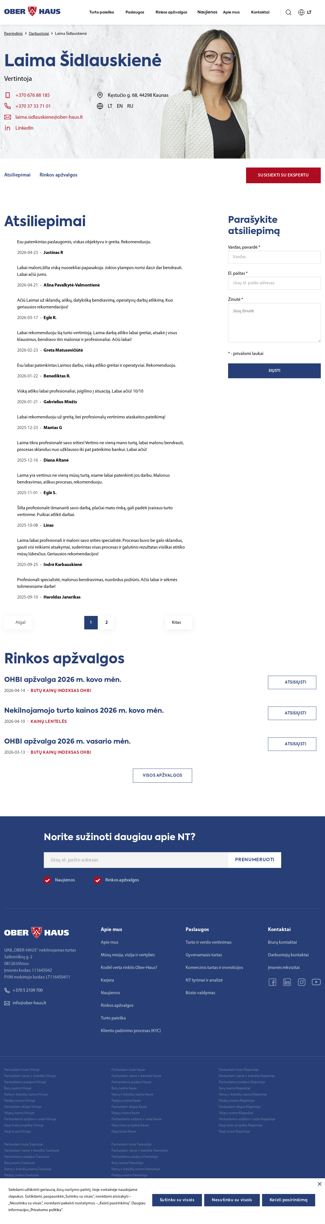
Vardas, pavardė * (244, 247)
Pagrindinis (13, 34)
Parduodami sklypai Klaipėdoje (240, 1107)
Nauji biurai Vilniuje (17, 1131)
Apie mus (233, 12)
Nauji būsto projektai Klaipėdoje (241, 1125)
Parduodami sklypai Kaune (129, 1107)
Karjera (107, 980)
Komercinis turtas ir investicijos (214, 968)
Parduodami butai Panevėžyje (132, 1144)
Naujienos (207, 12)
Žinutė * (274, 319)
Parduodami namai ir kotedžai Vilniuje (30, 1076)
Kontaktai (262, 12)
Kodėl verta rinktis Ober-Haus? (129, 968)
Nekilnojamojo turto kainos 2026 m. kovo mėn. (84, 710)
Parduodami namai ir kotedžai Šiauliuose (31, 1150)
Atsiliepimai (17, 175)
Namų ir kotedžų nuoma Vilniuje (26, 1094)
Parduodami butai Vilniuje (22, 1070)
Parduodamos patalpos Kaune (131, 1082)
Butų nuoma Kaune (124, 1088)
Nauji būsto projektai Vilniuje (24, 1125)
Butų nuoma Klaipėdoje (235, 1088)
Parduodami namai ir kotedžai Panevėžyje (140, 1150)
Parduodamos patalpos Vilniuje (25, 1082)
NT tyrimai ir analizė (204, 980)
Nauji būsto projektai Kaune (130, 1125)
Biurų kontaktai (282, 942)
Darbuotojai (39, 34)
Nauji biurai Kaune (124, 1131)
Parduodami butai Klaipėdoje (239, 1070)
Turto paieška (104, 12)
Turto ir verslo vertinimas (208, 942)
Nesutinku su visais (232, 1200)
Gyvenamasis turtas (204, 955)
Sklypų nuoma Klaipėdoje (236, 1113)
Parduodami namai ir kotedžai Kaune (136, 1076)
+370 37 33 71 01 (33, 106)
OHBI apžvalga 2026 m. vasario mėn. (67, 741)
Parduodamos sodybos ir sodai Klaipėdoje (247, 1119)
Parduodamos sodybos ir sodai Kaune (137, 1119)
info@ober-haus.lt (25, 1003)
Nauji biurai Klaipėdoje (234, 1131)
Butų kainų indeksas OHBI (61, 691)
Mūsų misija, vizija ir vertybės (128, 955)
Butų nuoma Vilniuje (17, 1088)
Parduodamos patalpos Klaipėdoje (242, 1082)
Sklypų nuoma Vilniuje (19, 1113)
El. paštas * (238, 273)
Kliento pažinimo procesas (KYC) (131, 1031)
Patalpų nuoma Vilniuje (19, 1100)
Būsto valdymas (200, 993)
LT (307, 12)
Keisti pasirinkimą (289, 1200)
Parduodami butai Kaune (128, 1070)
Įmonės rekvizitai (284, 968)
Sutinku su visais (177, 1200)
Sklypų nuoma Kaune (126, 1113)
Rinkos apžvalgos (174, 12)
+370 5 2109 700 (23, 990)
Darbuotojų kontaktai (288, 955)
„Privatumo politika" (45, 1210)
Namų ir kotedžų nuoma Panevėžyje (136, 1169)
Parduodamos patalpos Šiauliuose (26, 1157)
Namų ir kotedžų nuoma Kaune (132, 1094)
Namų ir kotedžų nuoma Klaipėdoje (243, 1094)
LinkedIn (24, 128)
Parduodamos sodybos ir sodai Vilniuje (30, 1119)
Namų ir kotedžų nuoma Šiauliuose (27, 1169)
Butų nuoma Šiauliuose (19, 1163)
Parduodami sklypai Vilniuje (23, 1107)
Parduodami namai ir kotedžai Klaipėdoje (247, 1076)
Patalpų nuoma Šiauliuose (21, 1175)
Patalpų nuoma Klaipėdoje (236, 1100)
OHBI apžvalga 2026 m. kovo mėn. (62, 680)
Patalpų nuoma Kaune (126, 1100)
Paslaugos (137, 12)
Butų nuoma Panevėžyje (128, 1163)
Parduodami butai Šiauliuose (23, 1144)
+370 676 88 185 (32, 95)
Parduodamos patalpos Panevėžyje (135, 1157)
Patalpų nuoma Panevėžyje (129, 1175)
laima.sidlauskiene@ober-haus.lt (49, 117)
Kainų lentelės (49, 722)
